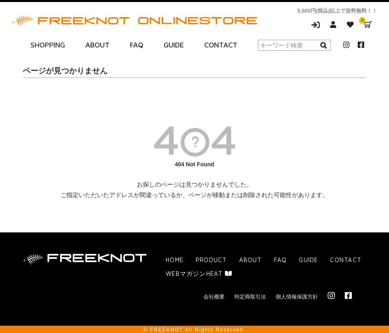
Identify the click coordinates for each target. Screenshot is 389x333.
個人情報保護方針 (297, 295)
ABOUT (97, 44)
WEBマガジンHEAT (198, 272)
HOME (174, 258)
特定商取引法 (250, 295)
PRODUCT (210, 258)
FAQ (136, 44)
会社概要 (214, 295)
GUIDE (174, 44)
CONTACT (221, 44)
